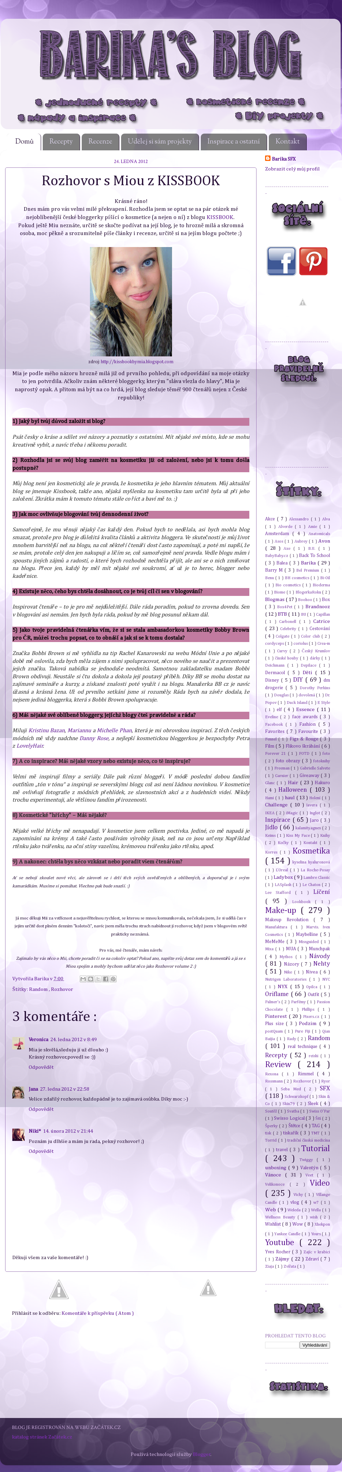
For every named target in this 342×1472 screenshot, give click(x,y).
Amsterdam (278, 533)
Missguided (310, 942)
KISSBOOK (220, 217)
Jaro (315, 820)
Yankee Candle (288, 1234)
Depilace (310, 665)
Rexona (273, 1074)
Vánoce (275, 1174)
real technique (303, 1046)
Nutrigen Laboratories (287, 979)
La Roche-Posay (315, 870)
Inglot (315, 813)
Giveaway (310, 775)
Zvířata (290, 1266)
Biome (280, 592)
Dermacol (276, 672)
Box (326, 599)
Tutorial (315, 1149)
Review (281, 1065)
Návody (319, 956)
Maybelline (308, 934)
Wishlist (273, 1224)
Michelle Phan (114, 731)
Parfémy (299, 1002)
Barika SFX (284, 159)
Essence (306, 709)
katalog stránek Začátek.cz (42, 1437)
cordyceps (275, 643)
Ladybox (284, 877)
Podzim (309, 1023)
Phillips (310, 1009)
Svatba (293, 1111)
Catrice (321, 621)
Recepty (61, 142)
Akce (271, 519)
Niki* (35, 1131)
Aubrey (301, 541)
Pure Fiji (303, 1031)
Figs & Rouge (305, 739)
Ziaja (270, 1266)
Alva (326, 519)
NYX (284, 986)
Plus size (275, 1023)
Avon (324, 541)
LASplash (284, 885)
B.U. (313, 548)
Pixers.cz (312, 1016)
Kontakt (288, 142)
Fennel (271, 739)
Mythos (287, 957)
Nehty (321, 964)
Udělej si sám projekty (160, 142)
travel (282, 1149)
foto (326, 753)
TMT (316, 1133)
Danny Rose (93, 738)
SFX (325, 1089)
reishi (314, 1056)
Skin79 (289, 1104)
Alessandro (300, 519)
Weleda (294, 1210)
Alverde (286, 526)
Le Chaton (312, 885)
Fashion (308, 724)
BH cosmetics (298, 578)
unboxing (276, 1167)
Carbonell (289, 621)
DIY (299, 680)
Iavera (313, 805)
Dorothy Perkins (315, 688)
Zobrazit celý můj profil (292, 169)
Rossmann (274, 1081)
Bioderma (321, 585)
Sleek (314, 1103)
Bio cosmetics (288, 585)
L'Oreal (283, 870)
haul (290, 797)
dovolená (307, 695)
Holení (315, 798)
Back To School (314, 555)
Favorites (276, 731)
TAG (316, 1125)
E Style (323, 702)
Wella (316, 1210)
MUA (292, 948)
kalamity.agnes (308, 828)
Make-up (283, 911)
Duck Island (297, 702)
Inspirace (278, 820)
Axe (288, 548)
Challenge (277, 804)
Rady (292, 1039)
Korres (272, 852)
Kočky (284, 843)
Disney (273, 680)
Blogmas (275, 599)
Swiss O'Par (319, 1111)
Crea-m (323, 643)
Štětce (295, 1125)
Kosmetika (311, 851)
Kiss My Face (298, 835)
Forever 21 (276, 753)
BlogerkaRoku (308, 592)
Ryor (325, 1081)
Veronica (38, 1039)
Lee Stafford (280, 892)
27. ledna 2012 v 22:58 (64, 1089)
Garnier (282, 776)
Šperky (272, 1126)
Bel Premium (308, 570)
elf (280, 709)
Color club (311, 636)
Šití (318, 1118)
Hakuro (322, 782)
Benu (270, 578)
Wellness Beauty (281, 1217)
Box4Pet (285, 607)
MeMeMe (276, 941)
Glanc (271, 783)
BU (304, 614)
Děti (309, 672)
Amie (314, 526)
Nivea (313, 972)
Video (320, 1183)
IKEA (270, 813)
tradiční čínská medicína (308, 1140)
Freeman (282, 768)
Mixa (270, 949)
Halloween (294, 790)
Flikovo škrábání (303, 746)
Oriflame (278, 994)
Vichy (299, 1194)
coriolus (301, 643)
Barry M (275, 570)
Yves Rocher (278, 1252)
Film (270, 746)
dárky (315, 658)
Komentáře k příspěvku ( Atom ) (98, 1313)
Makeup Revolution (289, 919)
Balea (282, 563)
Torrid (271, 1140)
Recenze (100, 142)
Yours (316, 1234)
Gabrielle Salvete (315, 768)
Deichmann (276, 665)
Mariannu (79, 731)
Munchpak (319, 948)
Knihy (325, 835)
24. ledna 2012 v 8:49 (73, 1039)
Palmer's (273, 1002)
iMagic (292, 813)
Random (39, 989)
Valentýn (310, 1168)
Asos (280, 541)
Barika (42, 978)
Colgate (283, 636)
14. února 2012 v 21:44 (68, 1131)
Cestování (320, 628)
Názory (292, 964)
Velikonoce (277, 1184)
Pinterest (277, 1016)
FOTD (305, 753)
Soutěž (271, 1111)
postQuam (275, 1031)
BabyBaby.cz (277, 556)
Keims (271, 835)
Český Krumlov (316, 651)
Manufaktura (278, 927)
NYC (326, 979)
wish (315, 1217)
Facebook (275, 724)
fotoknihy (321, 761)
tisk (269, 1133)
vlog (295, 1202)
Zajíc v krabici (316, 1252)
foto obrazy (289, 761)
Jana (33, 1089)
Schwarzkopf (297, 1096)
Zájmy (283, 1259)
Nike (289, 972)
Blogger (202, 1454)
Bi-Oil (325, 578)
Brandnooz (317, 606)
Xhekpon (322, 1224)
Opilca (313, 987)
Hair (294, 782)
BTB (283, 614)
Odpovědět (41, 1067)
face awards (306, 716)
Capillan (323, 614)
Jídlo (272, 827)
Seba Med (292, 1089)
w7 (317, 1202)
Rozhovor (62, 989)
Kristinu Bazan (46, 731)
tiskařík (291, 1133)
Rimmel (307, 1074)
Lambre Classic (316, 877)
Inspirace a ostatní (234, 142)
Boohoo (305, 600)
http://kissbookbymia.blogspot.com (137, 362)
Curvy (283, 651)
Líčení (321, 892)
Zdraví (313, 1259)
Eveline (272, 717)
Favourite (309, 731)
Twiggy (308, 1160)
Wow (298, 1224)
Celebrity (289, 629)
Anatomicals (319, 534)
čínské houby (287, 658)
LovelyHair (29, 746)
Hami (270, 798)
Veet (311, 1175)
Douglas (282, 695)
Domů (24, 142)
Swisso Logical (290, 1118)
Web (271, 1209)
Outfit (314, 994)
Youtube (282, 1243)
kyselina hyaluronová (311, 862)
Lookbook (303, 902)
